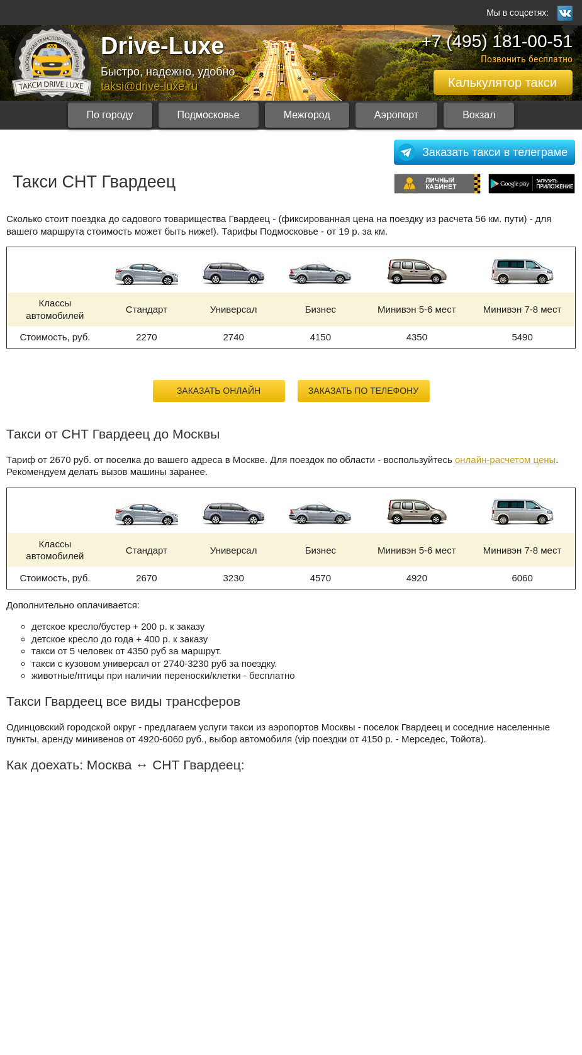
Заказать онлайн (218, 391)
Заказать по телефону (363, 391)
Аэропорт (396, 114)
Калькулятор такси (502, 82)
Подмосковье (208, 114)
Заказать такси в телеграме (495, 152)
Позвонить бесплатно (527, 59)
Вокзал (478, 114)
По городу (110, 114)
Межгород (307, 114)
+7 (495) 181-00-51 (497, 41)
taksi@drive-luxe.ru (149, 86)
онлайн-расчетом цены (505, 459)
